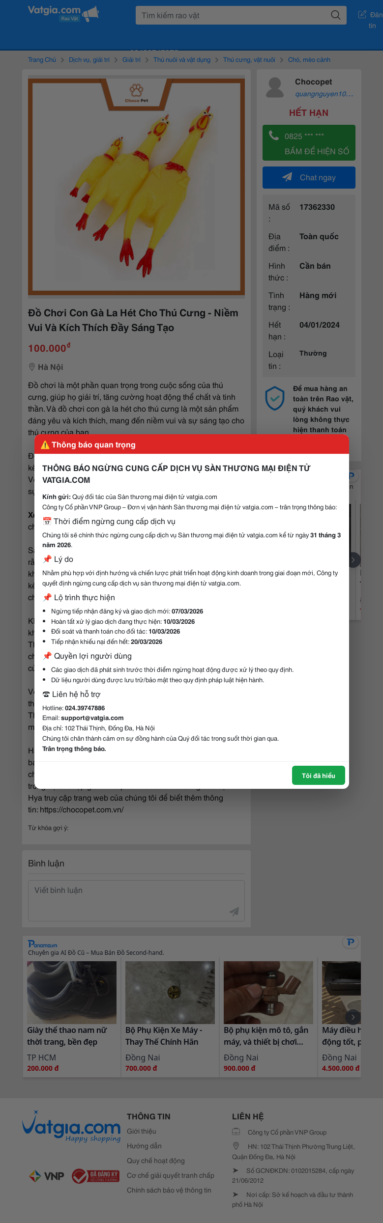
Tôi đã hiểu (318, 775)
